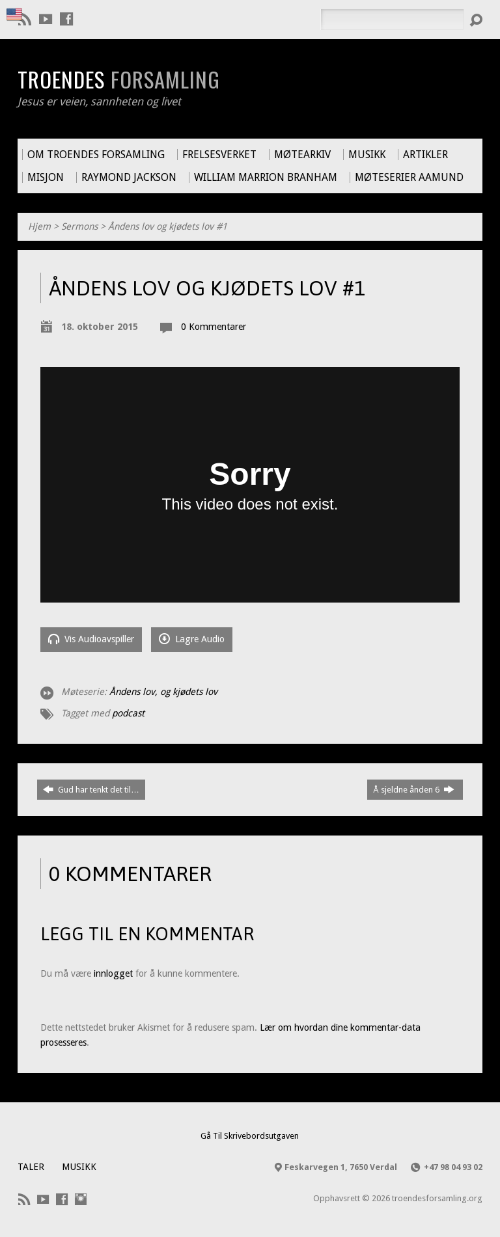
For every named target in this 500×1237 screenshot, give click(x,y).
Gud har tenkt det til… (91, 789)
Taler (31, 1167)
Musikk (79, 1167)
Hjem (39, 226)
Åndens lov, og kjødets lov (163, 691)
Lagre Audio (192, 638)
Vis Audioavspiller (91, 638)
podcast (128, 713)
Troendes (119, 78)
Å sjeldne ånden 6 (413, 789)
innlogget (113, 973)
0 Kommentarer (213, 326)
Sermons (79, 226)
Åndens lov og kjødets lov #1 (167, 226)
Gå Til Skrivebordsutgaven (250, 1136)
